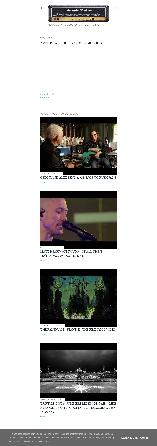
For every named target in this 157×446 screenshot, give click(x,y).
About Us (72, 25)
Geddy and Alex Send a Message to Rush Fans (78, 177)
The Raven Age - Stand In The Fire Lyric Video (78, 329)
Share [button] (42, 94)
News (48, 98)
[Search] (115, 7)
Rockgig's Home (57, 25)
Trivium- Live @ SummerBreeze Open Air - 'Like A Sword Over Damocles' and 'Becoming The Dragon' (78, 407)
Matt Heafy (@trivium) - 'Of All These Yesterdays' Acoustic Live (71, 253)
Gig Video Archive (89, 25)
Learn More (129, 437)
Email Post (51, 94)
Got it (144, 437)
